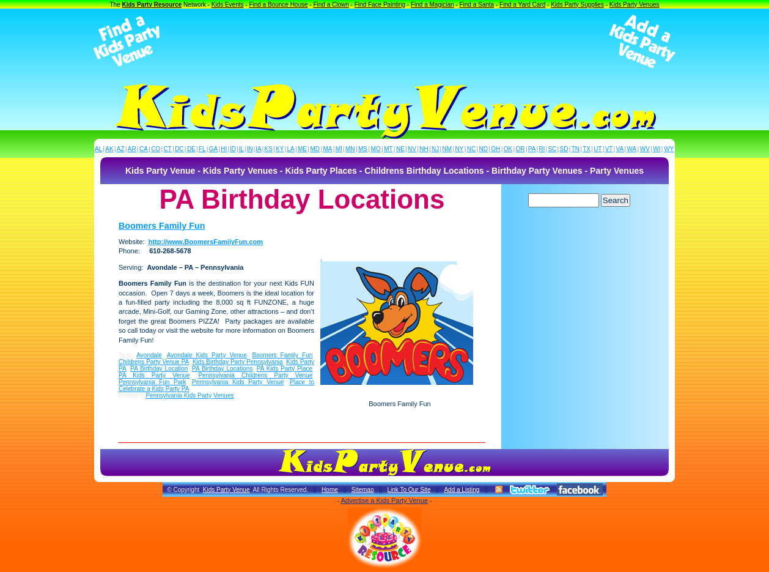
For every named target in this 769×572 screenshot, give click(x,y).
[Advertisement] (384, 41)
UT (598, 149)
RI (542, 149)
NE (400, 149)
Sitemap (362, 489)
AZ (121, 149)
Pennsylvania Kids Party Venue (238, 382)
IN (249, 149)
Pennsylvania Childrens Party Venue (255, 375)
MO (376, 149)
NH (423, 149)
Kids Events (228, 4)
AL (98, 149)
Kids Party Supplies (577, 4)
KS (269, 149)
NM (447, 149)
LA (291, 149)
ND (483, 149)
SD (564, 149)
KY (280, 149)
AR (132, 149)
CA (143, 149)
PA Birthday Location (159, 368)
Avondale (149, 355)
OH (495, 149)
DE (191, 149)
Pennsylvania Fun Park (152, 382)
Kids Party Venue (226, 489)
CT (168, 149)
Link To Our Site (408, 489)
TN (576, 149)
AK (109, 149)
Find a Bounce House (278, 4)
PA (532, 149)
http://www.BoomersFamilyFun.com (206, 241)
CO (155, 149)
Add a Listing (461, 489)
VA (620, 149)
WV (645, 149)
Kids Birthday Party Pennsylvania (238, 361)
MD (315, 149)
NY (459, 149)
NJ (435, 149)
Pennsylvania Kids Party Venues (189, 395)
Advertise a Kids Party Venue (383, 500)
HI (224, 149)
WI (656, 149)
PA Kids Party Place (284, 368)
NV (412, 149)
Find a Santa (476, 4)
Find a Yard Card (522, 4)
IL (241, 149)
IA (258, 149)
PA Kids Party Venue (154, 375)
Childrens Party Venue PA (154, 361)
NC (471, 149)
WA (632, 149)
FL (202, 149)
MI (339, 149)
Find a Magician (432, 4)
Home (330, 489)
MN (350, 149)
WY (669, 149)
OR (520, 149)
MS (362, 149)
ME (302, 149)
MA (328, 149)
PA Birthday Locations (222, 368)
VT (609, 149)
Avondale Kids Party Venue (207, 355)
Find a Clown (330, 4)
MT (388, 149)
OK (508, 149)
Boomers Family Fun (162, 226)
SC (552, 149)
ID (233, 149)
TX (587, 149)
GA (213, 149)
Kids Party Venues (634, 4)
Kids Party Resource (152, 4)
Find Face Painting (380, 4)
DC (179, 149)
